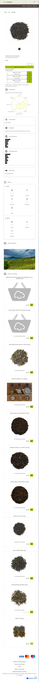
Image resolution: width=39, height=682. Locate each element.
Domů (5, 12)
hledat (24, 5)
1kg (17, 77)
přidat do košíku (19, 67)
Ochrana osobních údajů (19, 664)
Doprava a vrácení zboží (19, 669)
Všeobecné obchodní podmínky (19, 661)
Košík (19, 666)
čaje (9, 12)
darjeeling (13, 12)
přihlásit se (29, 5)
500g (17, 81)
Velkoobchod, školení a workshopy (19, 671)
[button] (6, 259)
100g (17, 73)
